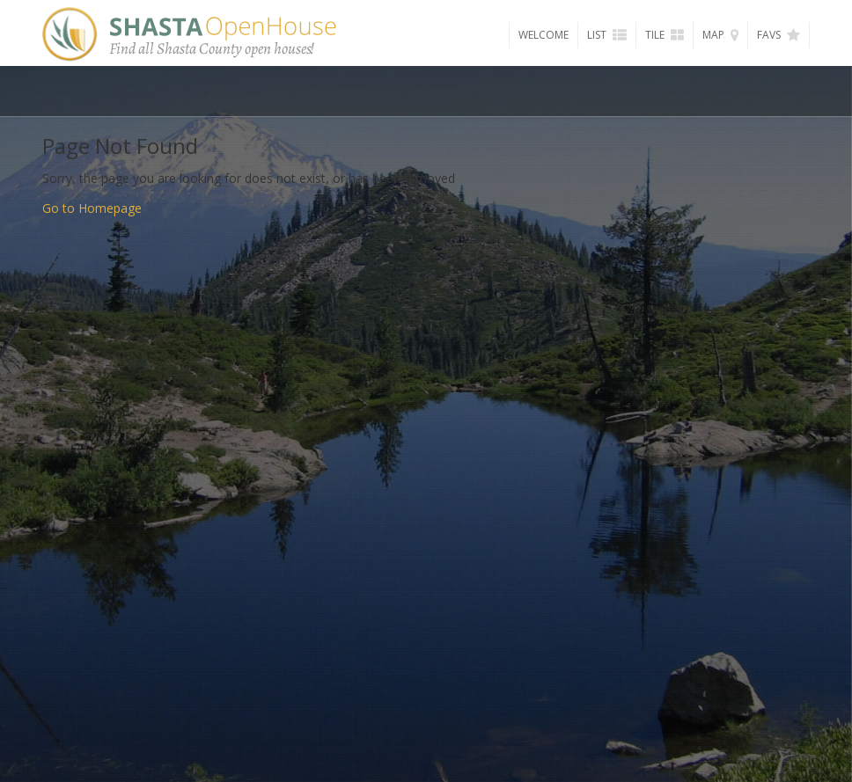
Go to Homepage (92, 208)
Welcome (543, 34)
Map (720, 34)
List (607, 34)
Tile (664, 34)
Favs (778, 34)
